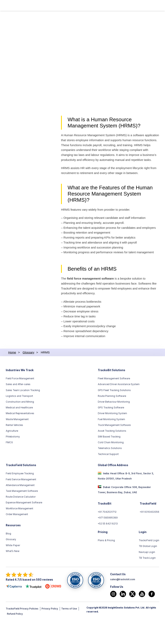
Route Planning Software (112, 404)
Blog (8, 541)
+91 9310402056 (149, 520)
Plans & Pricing (106, 548)
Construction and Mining (20, 409)
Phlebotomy (13, 444)
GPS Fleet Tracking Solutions (114, 398)
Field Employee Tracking (20, 481)
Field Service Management (21, 487)
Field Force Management (20, 386)
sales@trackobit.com (122, 587)
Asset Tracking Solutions (112, 438)
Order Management (17, 522)
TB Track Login (147, 565)
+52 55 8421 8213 (108, 531)
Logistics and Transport (19, 404)
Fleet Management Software (114, 386)
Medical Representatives (20, 421)
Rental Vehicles (14, 433)
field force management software (90, 285)
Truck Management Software (114, 433)
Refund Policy (15, 621)
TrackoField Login (149, 548)
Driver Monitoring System (112, 421)
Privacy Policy (50, 616)
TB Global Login (148, 554)
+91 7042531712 (107, 520)
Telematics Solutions (110, 456)
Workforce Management (19, 516)
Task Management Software (22, 499)
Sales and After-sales (18, 392)
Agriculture (12, 438)
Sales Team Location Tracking (23, 398)
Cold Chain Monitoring (111, 450)
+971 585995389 (108, 525)
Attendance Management (20, 493)
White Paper (13, 553)
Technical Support (108, 462)
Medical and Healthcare (19, 415)
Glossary (11, 547)
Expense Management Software (24, 510)
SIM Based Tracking (109, 444)
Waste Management (17, 427)
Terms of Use (70, 616)
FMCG (9, 450)
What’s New (12, 559)
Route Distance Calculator (21, 505)
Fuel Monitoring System (111, 427)
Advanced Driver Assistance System (119, 392)
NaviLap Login (147, 560)
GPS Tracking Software (111, 415)
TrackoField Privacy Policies (22, 616)
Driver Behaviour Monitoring (114, 409)
